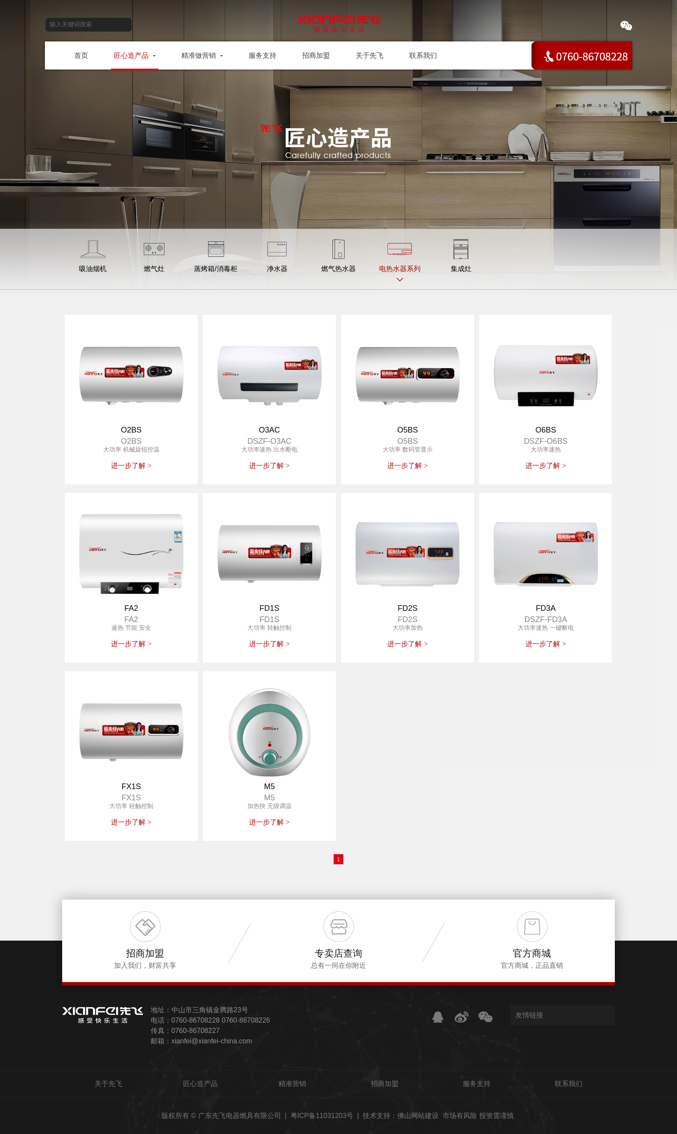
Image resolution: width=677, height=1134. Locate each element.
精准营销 (292, 1083)
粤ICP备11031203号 (322, 1115)
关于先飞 (108, 1083)
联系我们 (568, 1083)
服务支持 (476, 1083)
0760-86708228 (195, 1020)
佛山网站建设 (418, 1115)
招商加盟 (385, 1083)
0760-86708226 (245, 1020)
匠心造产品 (200, 1083)
